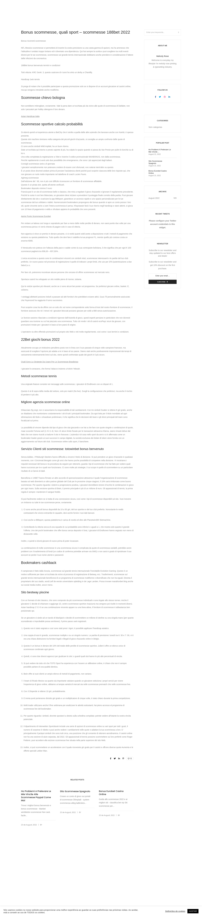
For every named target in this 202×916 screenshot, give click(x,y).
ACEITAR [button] (193, 911)
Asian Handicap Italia (30, 116)
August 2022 (154, 198)
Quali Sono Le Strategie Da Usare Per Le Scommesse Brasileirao (49, 362)
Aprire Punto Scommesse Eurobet (36, 216)
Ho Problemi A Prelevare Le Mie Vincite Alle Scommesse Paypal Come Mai (36, 796)
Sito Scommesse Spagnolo (75, 791)
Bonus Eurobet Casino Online (111, 793)
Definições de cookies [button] (175, 911)
